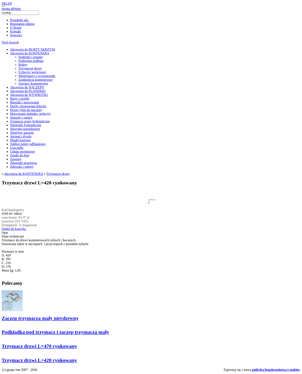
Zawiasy (15, 159)
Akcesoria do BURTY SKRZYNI (32, 49)
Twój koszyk (10, 42)
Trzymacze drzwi (30, 68)
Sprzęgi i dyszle (20, 136)
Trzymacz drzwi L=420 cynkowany (39, 360)
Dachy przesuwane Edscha (28, 106)
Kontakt (15, 31)
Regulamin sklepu (22, 24)
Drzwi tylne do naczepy (26, 110)
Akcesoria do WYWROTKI (29, 95)
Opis (5, 232)
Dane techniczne (13, 236)
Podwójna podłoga (31, 61)
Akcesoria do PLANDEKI (28, 91)
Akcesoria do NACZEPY (27, 87)
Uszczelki (16, 148)
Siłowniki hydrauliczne (25, 125)
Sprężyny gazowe (22, 132)
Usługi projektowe (22, 151)
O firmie (16, 27)
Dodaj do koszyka (14, 229)
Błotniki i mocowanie (24, 102)
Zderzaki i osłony (22, 166)
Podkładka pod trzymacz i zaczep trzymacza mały (55, 332)
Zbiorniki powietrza (23, 163)
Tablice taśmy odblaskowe (28, 144)
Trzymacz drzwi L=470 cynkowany (39, 346)
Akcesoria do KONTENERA (29, 53)
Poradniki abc (19, 20)
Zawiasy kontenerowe (33, 83)
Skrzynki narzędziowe (25, 129)
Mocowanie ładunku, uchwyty (30, 113)
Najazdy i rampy (21, 117)
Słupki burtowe (20, 140)
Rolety (22, 64)
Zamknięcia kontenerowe (35, 79)
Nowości (16, 35)
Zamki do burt (19, 155)
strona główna (11, 8)
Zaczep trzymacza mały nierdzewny (40, 318)
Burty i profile (19, 98)
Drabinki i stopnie (30, 57)
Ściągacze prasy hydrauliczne (30, 121)
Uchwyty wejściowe (32, 72)
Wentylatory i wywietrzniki (36, 76)
